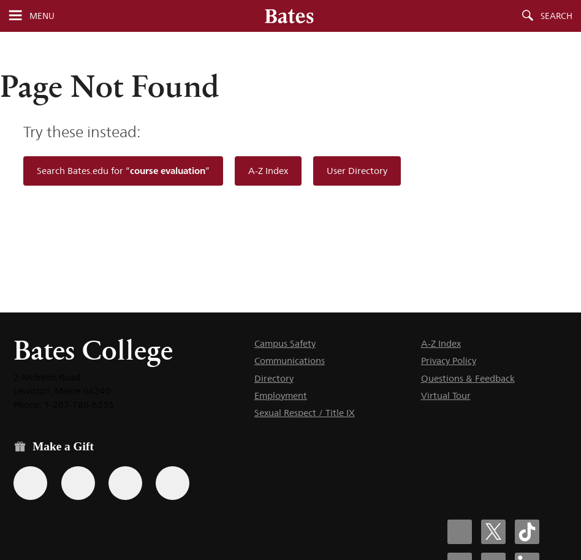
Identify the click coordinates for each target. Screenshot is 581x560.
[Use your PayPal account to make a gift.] (125, 483)
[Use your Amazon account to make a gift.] (78, 483)
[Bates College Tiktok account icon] (527, 532)
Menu (42, 16)
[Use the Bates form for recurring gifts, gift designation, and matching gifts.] (30, 483)
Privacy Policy (448, 360)
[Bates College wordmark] (289, 16)
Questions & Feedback (468, 378)
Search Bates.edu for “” (123, 170)
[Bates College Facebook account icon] (459, 532)
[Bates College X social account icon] (493, 532)
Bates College (93, 350)
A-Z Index (268, 170)
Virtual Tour (446, 395)
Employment (280, 395)
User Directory (357, 170)
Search (556, 16)
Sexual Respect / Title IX (304, 412)
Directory (274, 378)
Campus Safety (285, 343)
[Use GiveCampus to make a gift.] (172, 483)
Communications (289, 360)
